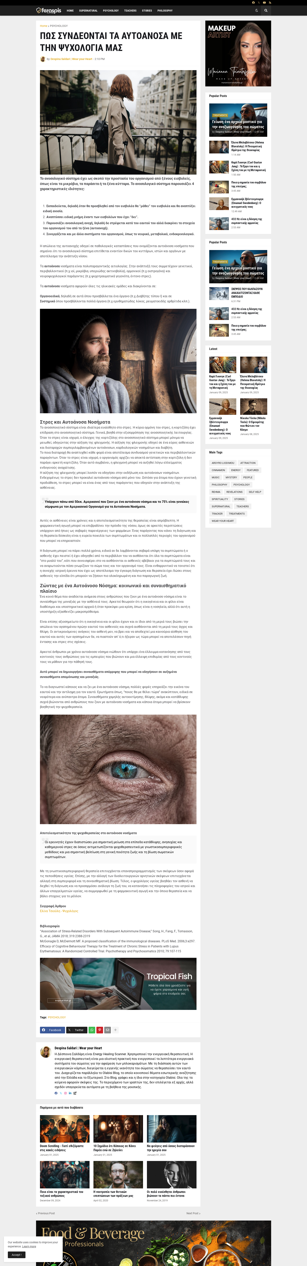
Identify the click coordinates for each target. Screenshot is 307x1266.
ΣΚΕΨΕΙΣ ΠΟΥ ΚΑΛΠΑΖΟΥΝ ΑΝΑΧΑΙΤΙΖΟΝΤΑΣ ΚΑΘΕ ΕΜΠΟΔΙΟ (247, 292)
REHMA (216, 491)
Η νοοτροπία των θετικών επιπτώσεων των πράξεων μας (113, 1194)
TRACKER (217, 513)
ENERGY (236, 470)
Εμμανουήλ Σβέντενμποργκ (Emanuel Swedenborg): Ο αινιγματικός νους (247, 202)
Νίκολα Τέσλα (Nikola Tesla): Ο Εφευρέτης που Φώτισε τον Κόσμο (252, 423)
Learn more (29, 1246)
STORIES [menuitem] (147, 10)
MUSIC (215, 477)
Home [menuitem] (70, 10)
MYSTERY (231, 477)
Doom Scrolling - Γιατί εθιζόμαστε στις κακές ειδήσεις (62, 1148)
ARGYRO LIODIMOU (223, 462)
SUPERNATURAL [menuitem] (88, 10)
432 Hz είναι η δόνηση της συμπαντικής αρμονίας (246, 221)
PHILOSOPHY (219, 484)
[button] (256, 10)
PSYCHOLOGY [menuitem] (111, 10)
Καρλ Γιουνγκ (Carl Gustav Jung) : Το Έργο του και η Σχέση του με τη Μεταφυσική (248, 166)
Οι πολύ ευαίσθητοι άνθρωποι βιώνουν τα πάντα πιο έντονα (166, 1194)
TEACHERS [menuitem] (130, 10)
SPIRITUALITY (220, 499)
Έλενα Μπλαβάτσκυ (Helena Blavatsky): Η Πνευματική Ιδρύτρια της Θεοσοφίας (247, 146)
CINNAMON (218, 470)
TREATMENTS (237, 513)
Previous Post (46, 1213)
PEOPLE (247, 477)
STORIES (239, 499)
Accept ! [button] (17, 1254)
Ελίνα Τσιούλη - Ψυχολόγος (59, 911)
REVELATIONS (234, 491)
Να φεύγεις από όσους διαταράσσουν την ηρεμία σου (171, 1148)
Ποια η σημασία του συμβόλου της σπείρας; (248, 184)
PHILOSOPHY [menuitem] (165, 10)
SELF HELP (255, 491)
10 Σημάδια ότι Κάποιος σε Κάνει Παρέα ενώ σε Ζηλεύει (114, 1148)
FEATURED (253, 470)
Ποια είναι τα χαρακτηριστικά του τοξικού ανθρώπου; (61, 1194)
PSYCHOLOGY (59, 25)
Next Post (192, 1213)
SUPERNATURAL (221, 506)
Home (43, 25)
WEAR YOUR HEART (223, 520)
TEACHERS (242, 506)
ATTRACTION (247, 462)
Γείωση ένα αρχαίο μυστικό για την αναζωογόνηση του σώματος (238, 124)
